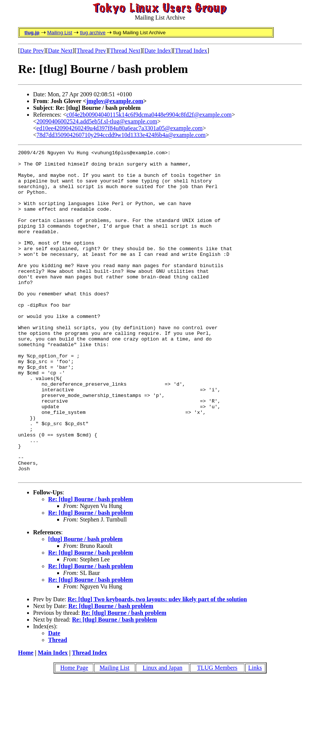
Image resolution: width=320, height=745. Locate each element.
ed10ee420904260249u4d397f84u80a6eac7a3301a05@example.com (119, 128)
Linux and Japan (162, 733)
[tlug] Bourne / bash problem (85, 604)
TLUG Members (217, 733)
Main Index (53, 718)
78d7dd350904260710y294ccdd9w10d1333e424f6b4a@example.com (121, 135)
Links (255, 733)
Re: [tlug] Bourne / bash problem (90, 564)
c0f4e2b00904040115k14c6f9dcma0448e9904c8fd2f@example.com (149, 114)
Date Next (60, 50)
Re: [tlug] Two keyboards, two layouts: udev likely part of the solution (157, 664)
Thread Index (191, 50)
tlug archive (92, 32)
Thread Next (125, 50)
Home (25, 718)
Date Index (157, 50)
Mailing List (59, 32)
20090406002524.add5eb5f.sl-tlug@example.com (96, 121)
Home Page (74, 733)
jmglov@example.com (114, 101)
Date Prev (32, 50)
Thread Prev (91, 50)
